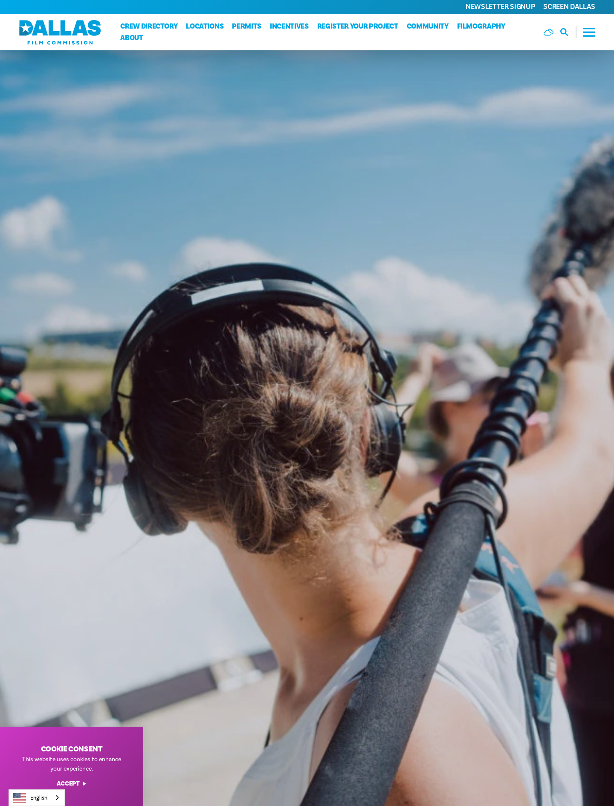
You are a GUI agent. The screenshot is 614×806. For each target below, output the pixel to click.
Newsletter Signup (500, 6)
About (131, 38)
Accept (72, 784)
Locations (204, 26)
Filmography (481, 26)
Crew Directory (148, 26)
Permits (246, 26)
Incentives (289, 26)
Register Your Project (357, 26)
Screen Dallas (569, 6)
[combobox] (37, 797)
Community (428, 26)
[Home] (60, 32)
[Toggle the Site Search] (568, 32)
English (30, 798)
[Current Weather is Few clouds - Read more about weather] (548, 32)
